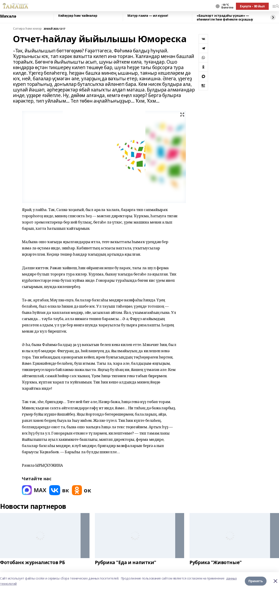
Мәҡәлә (8, 16)
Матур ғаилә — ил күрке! (147, 16)
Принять (255, 581)
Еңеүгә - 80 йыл (252, 6)
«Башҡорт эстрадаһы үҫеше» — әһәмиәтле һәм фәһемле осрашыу (225, 17)
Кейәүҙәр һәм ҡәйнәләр (77, 16)
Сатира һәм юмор (27, 29)
